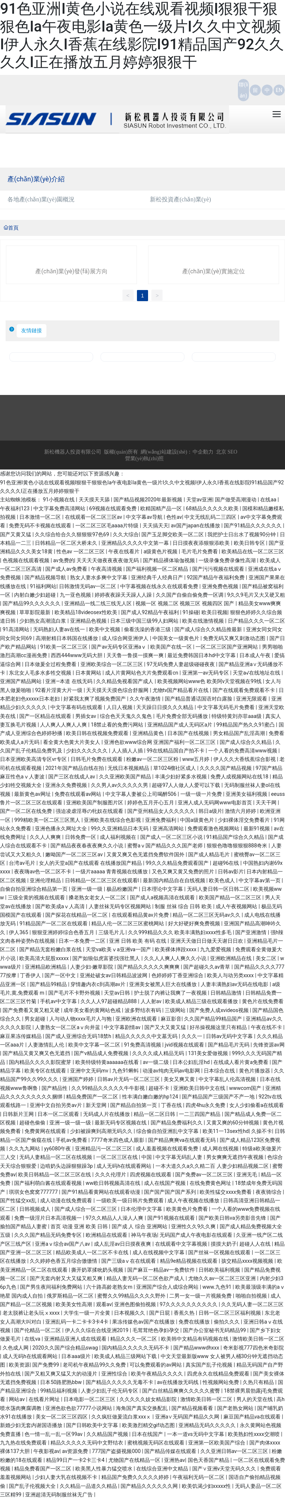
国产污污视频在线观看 (218, 569)
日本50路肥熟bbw (61, 1382)
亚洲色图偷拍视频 (135, 1304)
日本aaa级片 (76, 1356)
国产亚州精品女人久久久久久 (161, 811)
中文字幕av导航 (145, 517)
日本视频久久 (130, 1313)
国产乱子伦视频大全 (33, 1486)
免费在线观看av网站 (79, 794)
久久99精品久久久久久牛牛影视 (108, 1088)
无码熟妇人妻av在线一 (59, 629)
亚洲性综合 (114, 1374)
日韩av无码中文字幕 (230, 1036)
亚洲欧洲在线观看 (136, 1019)
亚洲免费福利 (161, 820)
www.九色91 (217, 1287)
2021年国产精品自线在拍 (75, 768)
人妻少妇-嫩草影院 (92, 967)
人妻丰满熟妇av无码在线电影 (235, 984)
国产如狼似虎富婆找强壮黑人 (106, 958)
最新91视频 (257, 828)
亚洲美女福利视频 (247, 794)
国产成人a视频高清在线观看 (163, 897)
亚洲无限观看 (252, 699)
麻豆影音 (171, 1019)
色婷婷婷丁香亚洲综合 (177, 975)
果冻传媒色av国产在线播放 (144, 1322)
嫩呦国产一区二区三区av (74, 854)
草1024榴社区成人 (175, 768)
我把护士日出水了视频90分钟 (242, 534)
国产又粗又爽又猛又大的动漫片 (61, 1374)
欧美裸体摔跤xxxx (176, 949)
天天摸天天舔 (95, 500)
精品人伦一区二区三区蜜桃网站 (128, 923)
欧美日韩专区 (250, 543)
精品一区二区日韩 (155, 1114)
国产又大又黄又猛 (165, 1027)
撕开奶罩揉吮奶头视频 (97, 1270)
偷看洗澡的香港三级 (148, 629)
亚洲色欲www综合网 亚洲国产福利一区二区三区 (160, 742)
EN (279, 90)
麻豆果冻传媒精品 (21, 1036)
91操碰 (191, 612)
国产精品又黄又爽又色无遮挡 (37, 1053)
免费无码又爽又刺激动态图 (234, 638)
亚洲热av (174, 1460)
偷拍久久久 (227, 1322)
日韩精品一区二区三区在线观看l (102, 880)
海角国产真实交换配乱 (142, 1408)
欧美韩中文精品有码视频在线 (195, 1339)
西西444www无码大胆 (77, 655)
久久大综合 (126, 534)
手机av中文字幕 (59, 1001)
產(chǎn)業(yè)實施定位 (213, 271)
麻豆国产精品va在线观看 (252, 1417)
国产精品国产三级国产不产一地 (219, 1097)
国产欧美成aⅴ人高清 (60, 906)
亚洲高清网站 (169, 828)
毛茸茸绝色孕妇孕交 (156, 1330)
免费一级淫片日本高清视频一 (48, 1218)
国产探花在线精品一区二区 (77, 915)
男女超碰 (35, 1019)
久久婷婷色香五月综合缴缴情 (64, 1261)
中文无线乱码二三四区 (211, 517)
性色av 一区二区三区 (81, 551)
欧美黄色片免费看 (187, 1209)
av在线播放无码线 (178, 1382)
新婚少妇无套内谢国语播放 (31, 1425)
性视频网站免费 (221, 1382)
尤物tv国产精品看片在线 (181, 690)
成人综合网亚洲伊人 (126, 638)
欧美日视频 (214, 612)
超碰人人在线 (255, 1244)
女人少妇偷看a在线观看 (256, 1105)
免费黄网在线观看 (45, 1131)
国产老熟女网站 (236, 1408)
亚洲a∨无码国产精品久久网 (188, 1417)
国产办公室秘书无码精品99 (215, 1330)
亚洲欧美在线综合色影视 (113, 820)
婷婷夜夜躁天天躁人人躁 (124, 595)
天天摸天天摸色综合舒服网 (118, 690)
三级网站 (176, 1010)
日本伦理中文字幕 (142, 1209)
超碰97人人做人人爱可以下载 (186, 785)
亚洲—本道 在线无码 (69, 681)
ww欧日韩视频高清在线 (114, 1183)
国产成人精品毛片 (209, 854)
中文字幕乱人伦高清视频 (228, 1079)
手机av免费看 (72, 1140)
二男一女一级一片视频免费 (201, 1296)
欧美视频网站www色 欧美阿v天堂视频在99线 (210, 681)
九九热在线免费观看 (24, 1443)
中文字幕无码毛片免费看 (226, 707)
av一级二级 (156, 1062)
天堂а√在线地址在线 (257, 673)
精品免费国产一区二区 (92, 1097)
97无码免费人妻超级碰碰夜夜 (181, 664)
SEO (232, 452)
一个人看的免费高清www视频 (243, 751)
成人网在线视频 (221, 1149)
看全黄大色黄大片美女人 (72, 742)
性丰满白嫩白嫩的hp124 (151, 1097)
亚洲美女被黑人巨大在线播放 (163, 984)
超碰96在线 (226, 863)
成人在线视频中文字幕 (159, 1252)
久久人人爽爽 (46, 837)
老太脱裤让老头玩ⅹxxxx (32, 1313)
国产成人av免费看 (66, 569)
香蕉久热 (185, 1313)
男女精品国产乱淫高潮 (239, 733)
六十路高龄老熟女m (110, 1287)
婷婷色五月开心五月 (151, 802)
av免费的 (63, 560)
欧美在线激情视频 (203, 621)
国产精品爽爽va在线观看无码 (182, 1140)
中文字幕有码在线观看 (77, 707)
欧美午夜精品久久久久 (157, 1374)
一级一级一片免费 (201, 794)
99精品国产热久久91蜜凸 (246, 725)
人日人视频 (120, 707)
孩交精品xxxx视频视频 (247, 1261)
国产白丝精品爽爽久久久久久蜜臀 (181, 1391)
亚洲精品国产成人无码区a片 (180, 725)
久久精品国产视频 (107, 1434)
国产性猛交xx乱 (18, 1200)
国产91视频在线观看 (171, 1218)
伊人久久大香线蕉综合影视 (245, 759)
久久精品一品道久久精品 (89, 1486)
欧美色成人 (222, 880)
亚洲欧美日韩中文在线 (199, 1088)
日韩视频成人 (35, 1209)
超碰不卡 (159, 1088)
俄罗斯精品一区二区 (71, 1296)
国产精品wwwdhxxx (196, 1348)
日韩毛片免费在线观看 (97, 759)
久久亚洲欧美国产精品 (125, 777)
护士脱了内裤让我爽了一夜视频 (171, 993)
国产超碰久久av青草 (207, 967)
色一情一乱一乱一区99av (54, 1434)
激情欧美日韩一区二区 (258, 1339)
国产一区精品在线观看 (45, 716)
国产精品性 (55, 1088)
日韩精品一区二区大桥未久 (66, 543)
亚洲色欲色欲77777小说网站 (79, 1408)
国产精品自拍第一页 (134, 1105)
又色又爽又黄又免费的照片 (183, 871)
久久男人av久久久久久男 (120, 785)
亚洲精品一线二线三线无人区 (98, 603)
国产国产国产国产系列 (170, 1192)
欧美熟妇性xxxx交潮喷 (254, 1434)
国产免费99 (46, 1365)
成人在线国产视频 (165, 1183)
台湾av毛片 (22, 863)
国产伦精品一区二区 (38, 1330)
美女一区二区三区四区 (62, 1417)
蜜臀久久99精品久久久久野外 (132, 1296)
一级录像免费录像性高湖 (228, 560)
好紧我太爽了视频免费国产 (95, 699)
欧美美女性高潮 (74, 1304)
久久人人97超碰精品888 (109, 1001)
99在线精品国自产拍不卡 (176, 751)
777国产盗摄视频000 (117, 1451)
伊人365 (19, 932)
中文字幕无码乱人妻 (179, 1157)
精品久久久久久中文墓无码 (146, 1036)
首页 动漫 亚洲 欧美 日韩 (79, 1226)
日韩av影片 (231, 871)
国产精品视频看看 (192, 1408)
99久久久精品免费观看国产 (178, 863)
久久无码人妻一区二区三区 (252, 1304)
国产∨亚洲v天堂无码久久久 (225, 1469)
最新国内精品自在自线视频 (174, 880)
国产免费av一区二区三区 (204, 1174)
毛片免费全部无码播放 (182, 716)
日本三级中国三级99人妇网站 (145, 621)
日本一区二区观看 (58, 1114)
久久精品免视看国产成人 (125, 681)
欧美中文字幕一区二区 (94, 1045)
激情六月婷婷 (241, 811)
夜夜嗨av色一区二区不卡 (43, 871)
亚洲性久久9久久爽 (194, 1226)
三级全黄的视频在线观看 (37, 897)
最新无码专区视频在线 (121, 1123)
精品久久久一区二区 (134, 1339)
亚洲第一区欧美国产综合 (217, 1443)
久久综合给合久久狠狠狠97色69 (72, 534)
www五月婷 (196, 759)
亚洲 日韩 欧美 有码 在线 (138, 941)
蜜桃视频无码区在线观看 (156, 1443)
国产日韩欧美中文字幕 (92, 1425)
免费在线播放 (194, 1322)
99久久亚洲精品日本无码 (120, 828)
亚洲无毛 (247, 1174)
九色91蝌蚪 (126, 1071)
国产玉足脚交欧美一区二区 (173, 534)
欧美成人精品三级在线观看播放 (202, 1001)
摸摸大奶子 (224, 1244)
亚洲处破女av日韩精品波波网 (114, 975)
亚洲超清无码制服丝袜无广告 (59, 1495)
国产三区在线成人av (72, 777)
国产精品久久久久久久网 (150, 1486)
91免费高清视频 (143, 1045)
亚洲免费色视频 (220, 586)
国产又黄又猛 (16, 534)
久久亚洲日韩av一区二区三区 (234, 1451)
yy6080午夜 (58, 1149)
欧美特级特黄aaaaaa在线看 (107, 1062)
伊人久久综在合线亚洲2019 (97, 1330)
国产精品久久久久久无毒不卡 (120, 1382)
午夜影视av (46, 1451)
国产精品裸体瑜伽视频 (169, 560)
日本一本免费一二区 (83, 941)
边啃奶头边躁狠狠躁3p (67, 1166)
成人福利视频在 (118, 837)
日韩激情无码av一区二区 (88, 586)
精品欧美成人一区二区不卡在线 (93, 1252)
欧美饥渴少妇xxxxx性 (207, 1486)
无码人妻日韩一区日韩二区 (218, 889)
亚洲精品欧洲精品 (46, 967)
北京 (221, 452)
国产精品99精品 (49, 984)
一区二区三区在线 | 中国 (124, 1157)
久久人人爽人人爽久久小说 (175, 958)
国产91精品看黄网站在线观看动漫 (101, 1192)
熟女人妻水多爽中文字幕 (99, 577)
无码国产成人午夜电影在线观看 (196, 1235)
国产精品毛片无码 (229, 1045)
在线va (33, 1339)
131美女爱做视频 (208, 1053)
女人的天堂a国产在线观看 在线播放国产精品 (91, 863)
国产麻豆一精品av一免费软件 (161, 1270)
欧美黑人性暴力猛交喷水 (104, 1469)
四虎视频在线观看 (151, 1174)
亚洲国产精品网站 (21, 681)
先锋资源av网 (268, 1045)
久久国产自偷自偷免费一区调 (190, 595)
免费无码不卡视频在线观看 (40, 525)
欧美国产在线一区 (171, 647)
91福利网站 (43, 586)
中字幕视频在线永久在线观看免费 (159, 586)
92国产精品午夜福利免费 (216, 577)
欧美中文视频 (105, 629)
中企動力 (203, 452)
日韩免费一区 (81, 837)
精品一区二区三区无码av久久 (207, 915)
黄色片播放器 (255, 1071)
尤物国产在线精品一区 (134, 1460)
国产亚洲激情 (251, 932)
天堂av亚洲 (199, 500)
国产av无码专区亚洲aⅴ (119, 647)
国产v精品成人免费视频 (102, 1053)
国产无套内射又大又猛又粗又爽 (67, 1278)
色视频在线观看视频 (26, 560)
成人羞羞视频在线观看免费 (167, 1149)
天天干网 (267, 802)
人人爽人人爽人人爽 (64, 725)
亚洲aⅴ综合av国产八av (63, 1244)
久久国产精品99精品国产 (213, 1019)
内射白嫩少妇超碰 (35, 595)
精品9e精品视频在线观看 (189, 1261)
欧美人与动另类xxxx (231, 975)
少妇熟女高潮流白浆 (43, 621)
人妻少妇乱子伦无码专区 (110, 1391)
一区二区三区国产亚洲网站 (227, 647)
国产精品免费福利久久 (177, 1123)
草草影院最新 (35, 612)
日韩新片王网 (19, 1114)
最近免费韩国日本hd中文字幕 (202, 655)
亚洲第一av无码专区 (206, 673)
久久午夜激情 (146, 699)
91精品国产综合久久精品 (235, 837)
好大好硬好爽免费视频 (194, 923)
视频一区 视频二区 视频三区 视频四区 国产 (185, 603)
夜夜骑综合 (269, 1192)
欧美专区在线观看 (45, 1071)
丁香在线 (172, 1105)
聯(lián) (243, 90)
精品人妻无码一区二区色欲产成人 (146, 1278)
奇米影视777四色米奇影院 (253, 1348)
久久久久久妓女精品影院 (148, 1399)
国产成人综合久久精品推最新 (208, 629)
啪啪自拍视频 (252, 1296)
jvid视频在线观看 (185, 1045)
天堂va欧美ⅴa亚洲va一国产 (119, 949)
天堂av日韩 (117, 993)
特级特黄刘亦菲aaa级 (237, 716)
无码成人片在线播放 (107, 1114)
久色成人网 (16, 1348)
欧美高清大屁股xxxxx (44, 958)
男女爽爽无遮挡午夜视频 (235, 1157)
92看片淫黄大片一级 (59, 690)
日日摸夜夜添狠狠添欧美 (202, 543)
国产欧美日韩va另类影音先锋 (233, 1218)
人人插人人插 (128, 751)
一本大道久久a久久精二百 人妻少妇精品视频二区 (212, 1166)
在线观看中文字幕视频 (181, 1244)
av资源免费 (75, 1451)
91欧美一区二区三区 (64, 647)
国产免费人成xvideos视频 (219, 1010)
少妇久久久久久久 (87, 751)
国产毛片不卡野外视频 (74, 993)
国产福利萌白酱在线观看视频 (48, 1183)
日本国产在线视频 (188, 733)
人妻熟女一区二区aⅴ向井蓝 (68, 1027)
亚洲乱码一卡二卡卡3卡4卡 (77, 1322)
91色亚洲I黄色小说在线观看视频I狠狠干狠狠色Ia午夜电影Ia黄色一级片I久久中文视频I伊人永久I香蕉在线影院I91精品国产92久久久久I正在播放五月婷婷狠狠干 (142, 35)
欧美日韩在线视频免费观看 (98, 733)
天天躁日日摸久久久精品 (165, 707)
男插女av (86, 716)
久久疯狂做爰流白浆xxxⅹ (121, 1417)
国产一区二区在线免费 (26, 811)
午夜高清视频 (107, 569)
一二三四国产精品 (200, 1114)
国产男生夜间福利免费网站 (51, 1287)
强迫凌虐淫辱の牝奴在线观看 (90, 811)
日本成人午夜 (255, 655)
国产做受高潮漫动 (236, 500)
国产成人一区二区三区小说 (172, 837)
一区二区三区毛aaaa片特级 (107, 525)
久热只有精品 (259, 1382)
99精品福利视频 (59, 1391)
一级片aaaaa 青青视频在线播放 (112, 871)
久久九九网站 (25, 1149)
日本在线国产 (148, 1434)
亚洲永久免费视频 (66, 785)
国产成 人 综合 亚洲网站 (140, 1226)
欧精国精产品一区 (161, 508)
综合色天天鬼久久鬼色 (126, 716)
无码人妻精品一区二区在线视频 (56, 1157)
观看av (104, 1304)
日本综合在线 (220, 1071)
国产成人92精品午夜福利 (150, 612)
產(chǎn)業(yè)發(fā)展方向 (71, 271)
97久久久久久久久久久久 (189, 1304)
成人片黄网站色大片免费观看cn (142, 673)
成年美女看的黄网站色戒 (92, 1010)
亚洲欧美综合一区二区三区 (112, 664)
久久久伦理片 (111, 1174)
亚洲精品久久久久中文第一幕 (135, 543)
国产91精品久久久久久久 (253, 525)
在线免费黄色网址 (211, 1183)
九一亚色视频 (76, 595)
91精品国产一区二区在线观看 (54, 923)
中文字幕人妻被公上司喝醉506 (141, 794)
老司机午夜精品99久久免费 (95, 1365)
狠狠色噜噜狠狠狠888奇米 (238, 846)
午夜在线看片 (124, 551)
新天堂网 (97, 1105)
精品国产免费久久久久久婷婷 (135, 1477)
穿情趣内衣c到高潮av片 (99, 984)
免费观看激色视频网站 (213, 828)
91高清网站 (16, 629)
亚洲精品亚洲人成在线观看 (76, 1339)
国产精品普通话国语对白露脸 (199, 699)
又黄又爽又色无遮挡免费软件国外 (146, 854)
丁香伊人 (31, 975)
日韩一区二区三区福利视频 (230, 1313)
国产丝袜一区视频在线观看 (220, 1252)
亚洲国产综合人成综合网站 (168, 1287)
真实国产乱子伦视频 (209, 1365)
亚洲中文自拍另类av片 (56, 1105)
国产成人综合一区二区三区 (86, 1209)
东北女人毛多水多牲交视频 (40, 673)
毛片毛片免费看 (200, 551)
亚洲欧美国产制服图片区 (95, 802)
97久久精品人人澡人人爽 (115, 1218)
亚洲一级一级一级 (70, 1123)
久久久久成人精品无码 (158, 1053)
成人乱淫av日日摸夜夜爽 (123, 1244)
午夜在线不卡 (267, 1027)
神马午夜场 (144, 1235)
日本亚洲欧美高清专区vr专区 (34, 759)
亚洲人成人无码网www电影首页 (215, 802)
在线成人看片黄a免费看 (241, 1062)
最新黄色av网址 (33, 794)
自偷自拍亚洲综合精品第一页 (34, 889)
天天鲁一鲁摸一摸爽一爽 (136, 655)
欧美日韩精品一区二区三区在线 (55, 1174)
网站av (17, 1399)
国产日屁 (160, 1313)
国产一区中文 (61, 975)
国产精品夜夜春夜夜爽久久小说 (87, 846)
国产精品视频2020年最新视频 (149, 500)
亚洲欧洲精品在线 (231, 958)
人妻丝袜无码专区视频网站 (120, 906)
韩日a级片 (210, 811)
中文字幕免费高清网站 (59, 508)
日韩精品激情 (226, 993)
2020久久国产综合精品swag (65, 1348)
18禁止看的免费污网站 (118, 725)
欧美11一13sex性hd (226, 1131)
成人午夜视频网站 (237, 906)
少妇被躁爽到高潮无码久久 (102, 1131)
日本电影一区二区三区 (90, 1399)
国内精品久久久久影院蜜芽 (40, 1062)
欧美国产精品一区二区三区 (230, 897)
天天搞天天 (155, 525)
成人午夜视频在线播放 (193, 1200)
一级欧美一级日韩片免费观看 (130, 1200)
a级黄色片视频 (161, 551)
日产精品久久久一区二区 (256, 621)
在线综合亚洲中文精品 (162, 1469)
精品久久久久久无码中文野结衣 (87, 1443)
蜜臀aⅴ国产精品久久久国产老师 (165, 846)
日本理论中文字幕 (162, 889)
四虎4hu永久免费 (206, 1105)
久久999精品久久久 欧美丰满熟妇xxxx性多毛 (180, 932)
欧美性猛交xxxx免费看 (226, 1192)
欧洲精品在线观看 (107, 1235)
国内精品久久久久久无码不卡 (136, 1348)
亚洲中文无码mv (90, 1071)
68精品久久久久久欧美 (213, 508)
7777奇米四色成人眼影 (118, 1140)
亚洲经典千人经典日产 (157, 577)
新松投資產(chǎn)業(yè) (180, 199)
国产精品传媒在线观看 (170, 1451)
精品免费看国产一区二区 (43, 1469)
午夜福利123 (15, 508)
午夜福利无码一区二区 (199, 1477)
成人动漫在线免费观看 (66, 1200)
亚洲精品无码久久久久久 (207, 1425)
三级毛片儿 (111, 932)
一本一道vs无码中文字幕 (196, 1434)
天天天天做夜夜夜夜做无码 (108, 560)
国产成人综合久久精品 (246, 742)
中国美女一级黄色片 (176, 638)
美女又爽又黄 (180, 1079)
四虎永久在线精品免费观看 (218, 1374)
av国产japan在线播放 (196, 525)
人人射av (152, 1001)
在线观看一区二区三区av (94, 517)
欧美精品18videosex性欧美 (86, 612)
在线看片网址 (45, 1399)
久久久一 (192, 1036)
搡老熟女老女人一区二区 (98, 897)
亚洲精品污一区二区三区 (104, 1149)
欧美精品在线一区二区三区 (253, 551)
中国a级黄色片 (197, 820)
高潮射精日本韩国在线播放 (67, 638)
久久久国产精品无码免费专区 (48, 1235)
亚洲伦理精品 (46, 880)
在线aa (269, 500)
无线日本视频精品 (129, 768)
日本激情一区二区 (40, 517)
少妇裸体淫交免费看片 (244, 820)
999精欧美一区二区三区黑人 (47, 820)
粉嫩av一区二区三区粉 (153, 759)
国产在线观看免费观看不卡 (244, 690)
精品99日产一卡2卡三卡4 (76, 1460)
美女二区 (267, 958)
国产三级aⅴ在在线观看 (129, 1261)
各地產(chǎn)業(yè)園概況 (41, 199)
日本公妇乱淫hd (192, 1062)
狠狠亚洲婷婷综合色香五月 (63, 932)
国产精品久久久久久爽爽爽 (149, 967)
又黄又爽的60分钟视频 (233, 1123)
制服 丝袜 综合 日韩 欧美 (184, 906)
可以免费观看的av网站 (156, 1365)
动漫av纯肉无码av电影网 (171, 1071)
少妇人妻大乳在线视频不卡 (66, 1477)
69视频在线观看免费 (113, 508)
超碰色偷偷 (32, 1123)
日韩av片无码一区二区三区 (129, 1079)
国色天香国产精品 (209, 1460)
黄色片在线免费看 (263, 1001)
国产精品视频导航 (45, 577)
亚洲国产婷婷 (78, 1079)
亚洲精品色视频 (89, 621)
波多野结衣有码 (143, 1010)
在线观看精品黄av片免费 (141, 915)
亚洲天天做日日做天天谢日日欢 (207, 941)
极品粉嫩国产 (123, 889)
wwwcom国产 (246, 1088)
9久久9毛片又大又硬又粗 (256, 595)
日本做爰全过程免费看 (51, 664)
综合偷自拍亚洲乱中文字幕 (168, 1131)
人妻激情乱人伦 (46, 1045)
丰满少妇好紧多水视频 (181, 777)
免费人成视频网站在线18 (239, 777)
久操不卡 (261, 1131)
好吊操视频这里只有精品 (219, 1027)
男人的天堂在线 (255, 1399)
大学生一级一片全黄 (87, 1313)
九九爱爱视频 (216, 949)
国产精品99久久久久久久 (32, 603)
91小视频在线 (59, 500)
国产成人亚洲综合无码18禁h (78, 1036)
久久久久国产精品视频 (226, 768)
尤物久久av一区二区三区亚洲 (222, 1278)
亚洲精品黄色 (148, 733)
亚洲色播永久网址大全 (61, 828)
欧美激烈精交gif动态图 (149, 1425)
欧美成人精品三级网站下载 (126, 1356)
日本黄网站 (88, 673)
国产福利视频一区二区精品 (157, 569)
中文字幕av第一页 (260, 880)
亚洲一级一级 (87, 889)
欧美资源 (19, 1365)
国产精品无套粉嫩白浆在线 (51, 949)
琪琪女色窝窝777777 (34, 1192)
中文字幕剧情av (123, 1027)
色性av (174, 517)
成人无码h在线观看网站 (124, 1166)
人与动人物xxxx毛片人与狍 (81, 1019)
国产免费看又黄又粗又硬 (32, 1010)
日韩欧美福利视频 (220, 1270)
